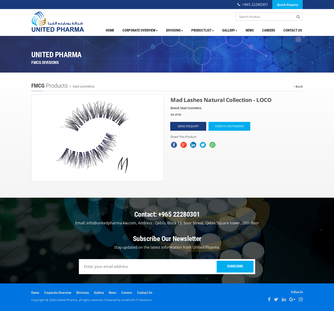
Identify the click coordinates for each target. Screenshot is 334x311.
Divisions (174, 30)
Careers (268, 30)
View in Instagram (229, 126)
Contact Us (292, 30)
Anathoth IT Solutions (137, 300)
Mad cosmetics (83, 86)
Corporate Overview (140, 30)
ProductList (202, 30)
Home (110, 30)
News (250, 30)
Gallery (229, 30)
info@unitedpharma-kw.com (111, 222)
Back (298, 86)
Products (49, 85)
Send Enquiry (188, 126)
